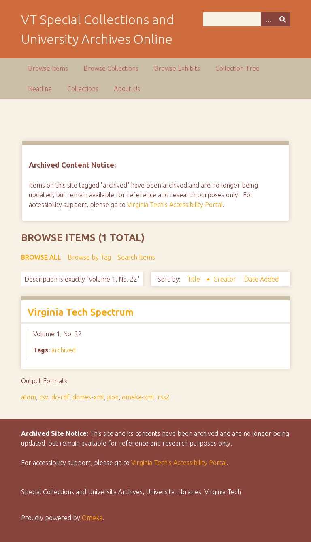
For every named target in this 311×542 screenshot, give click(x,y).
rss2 (164, 397)
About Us (127, 88)
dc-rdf (60, 397)
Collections (82, 88)
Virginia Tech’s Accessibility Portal (179, 462)
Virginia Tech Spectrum (81, 312)
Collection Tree (237, 68)
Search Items (136, 257)
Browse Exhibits (177, 68)
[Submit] (282, 19)
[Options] (268, 19)
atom (28, 397)
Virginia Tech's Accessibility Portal (175, 204)
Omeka (92, 517)
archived (63, 350)
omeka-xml (138, 397)
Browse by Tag (89, 257)
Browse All (41, 257)
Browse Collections (110, 68)
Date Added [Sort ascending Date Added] (261, 279)
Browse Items (48, 68)
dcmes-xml (88, 397)
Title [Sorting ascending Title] (194, 279)
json (113, 397)
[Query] (246, 19)
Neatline (40, 88)
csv (43, 397)
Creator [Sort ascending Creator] (225, 279)
